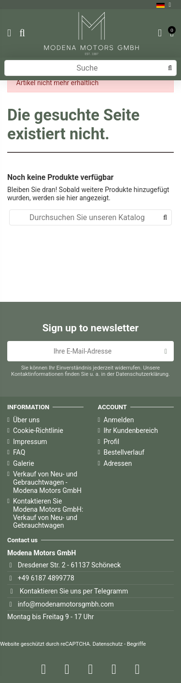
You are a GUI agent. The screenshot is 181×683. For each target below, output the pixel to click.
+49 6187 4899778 (46, 578)
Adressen (118, 463)
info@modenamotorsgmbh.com (66, 604)
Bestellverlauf (124, 452)
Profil (112, 441)
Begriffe (136, 644)
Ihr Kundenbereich (131, 430)
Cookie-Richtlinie (38, 430)
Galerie (23, 463)
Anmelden (119, 420)
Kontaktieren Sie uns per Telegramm (74, 591)
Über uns (26, 420)
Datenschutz (108, 644)
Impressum (30, 441)
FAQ (19, 452)
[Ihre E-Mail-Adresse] (82, 351)
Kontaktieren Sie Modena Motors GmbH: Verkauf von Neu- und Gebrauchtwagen (48, 513)
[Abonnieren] (166, 351)
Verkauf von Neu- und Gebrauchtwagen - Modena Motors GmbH (47, 482)
